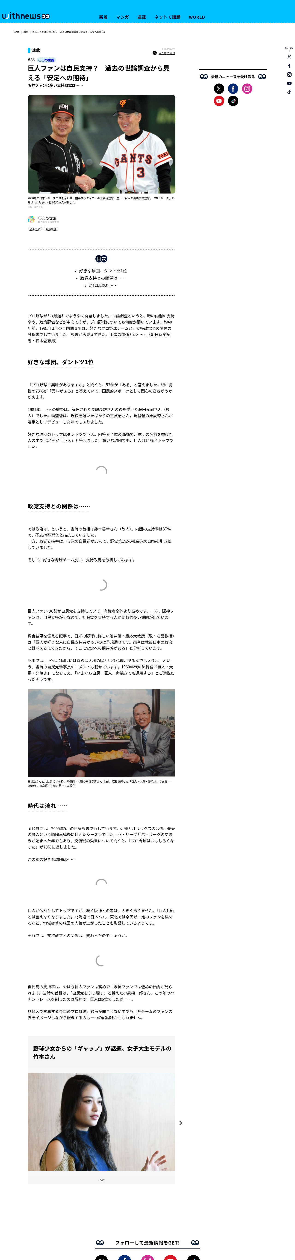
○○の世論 (46, 60)
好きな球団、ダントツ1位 (103, 273)
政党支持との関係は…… (103, 280)
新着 (103, 17)
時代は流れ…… (103, 288)
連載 (142, 17)
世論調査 (51, 228)
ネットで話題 (167, 17)
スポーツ (35, 228)
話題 (26, 31)
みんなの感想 (164, 53)
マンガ (122, 17)
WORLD (197, 17)
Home (16, 31)
